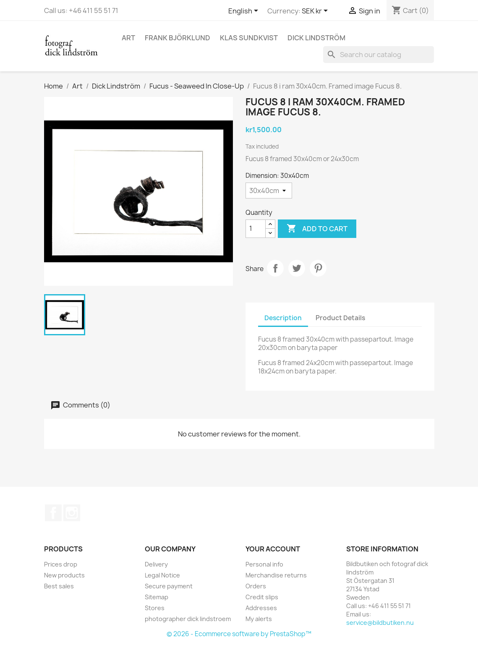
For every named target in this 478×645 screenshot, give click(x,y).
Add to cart (317, 228)
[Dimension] (269, 190)
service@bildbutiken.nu (380, 623)
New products (64, 575)
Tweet (296, 268)
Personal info (264, 564)
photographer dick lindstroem (188, 619)
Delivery (156, 564)
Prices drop (60, 564)
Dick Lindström (316, 37)
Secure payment (169, 586)
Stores (155, 608)
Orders (256, 586)
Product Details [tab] (340, 317)
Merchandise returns (276, 575)
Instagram (71, 512)
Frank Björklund (177, 37)
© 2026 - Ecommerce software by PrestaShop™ (239, 633)
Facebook (53, 512)
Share (275, 268)
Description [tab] (283, 317)
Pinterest (318, 268)
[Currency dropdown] (316, 11)
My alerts (259, 619)
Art (128, 37)
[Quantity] (256, 228)
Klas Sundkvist (249, 37)
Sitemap (156, 597)
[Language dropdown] (244, 11)
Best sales (59, 586)
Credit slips (262, 597)
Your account (273, 549)
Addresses (261, 608)
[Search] (378, 54)
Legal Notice (162, 575)
